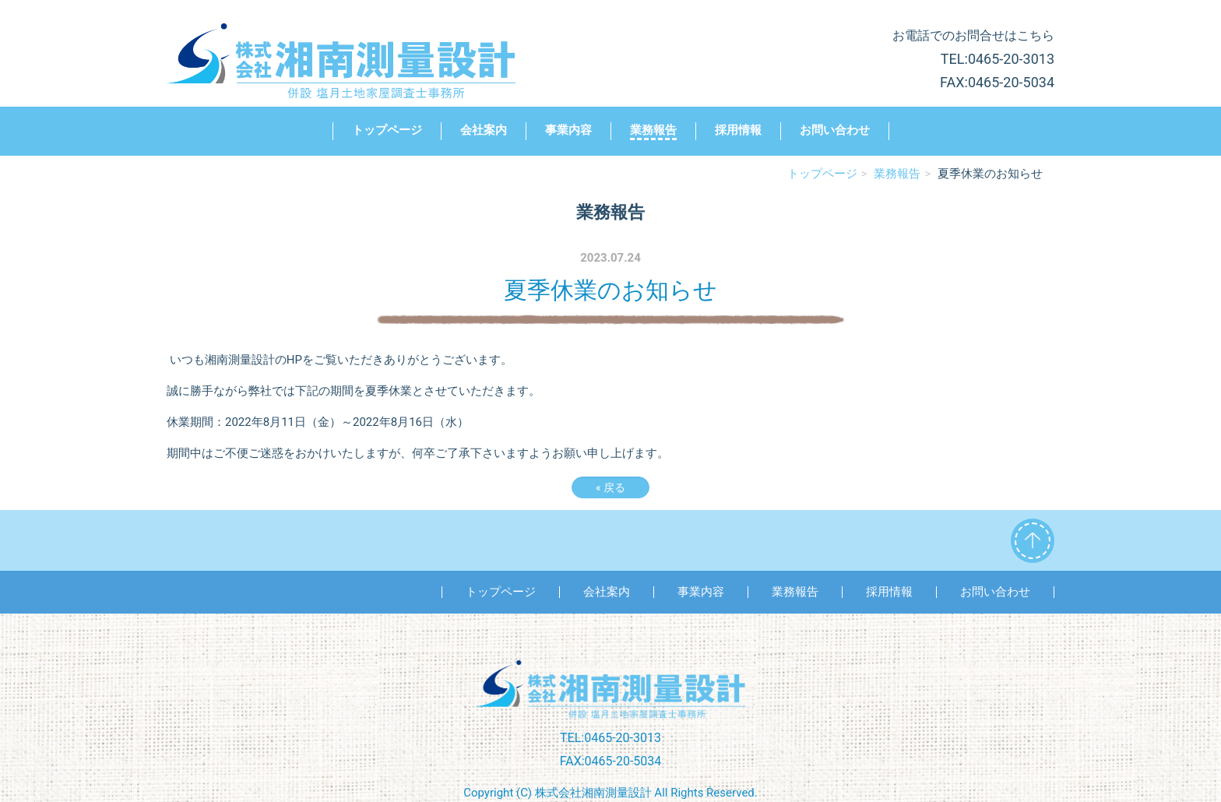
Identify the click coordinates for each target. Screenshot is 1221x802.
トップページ (387, 130)
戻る (610, 487)
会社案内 (483, 130)
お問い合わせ (835, 130)
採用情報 (738, 130)
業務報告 (653, 130)
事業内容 (568, 130)
